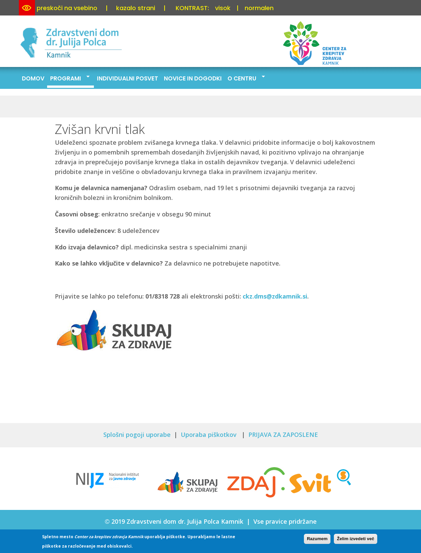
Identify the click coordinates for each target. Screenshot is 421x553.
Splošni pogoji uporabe (137, 434)
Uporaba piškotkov (209, 434)
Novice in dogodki (193, 78)
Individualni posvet (127, 78)
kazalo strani (135, 8)
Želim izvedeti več (355, 539)
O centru (244, 77)
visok (223, 8)
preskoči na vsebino (67, 8)
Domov (33, 78)
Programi (68, 77)
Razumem (317, 539)
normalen (259, 8)
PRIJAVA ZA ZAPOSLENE (283, 434)
